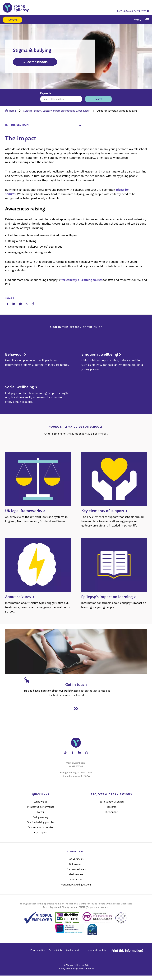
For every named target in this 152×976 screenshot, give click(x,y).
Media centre (76, 874)
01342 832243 (76, 766)
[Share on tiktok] (65, 753)
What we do (40, 802)
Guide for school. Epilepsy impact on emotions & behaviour (56, 110)
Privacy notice (37, 950)
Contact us (76, 879)
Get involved (76, 864)
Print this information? (127, 950)
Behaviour (14, 354)
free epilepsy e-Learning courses (81, 280)
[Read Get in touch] (76, 709)
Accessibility (55, 950)
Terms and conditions (97, 950)
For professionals (76, 869)
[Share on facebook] (72, 753)
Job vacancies (76, 859)
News (40, 812)
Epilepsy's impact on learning (107, 597)
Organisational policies (40, 827)
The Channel (111, 812)
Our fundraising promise (40, 822)
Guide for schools (35, 62)
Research (111, 807)
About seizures (18, 597)
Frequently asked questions (76, 884)
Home (12, 110)
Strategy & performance (40, 807)
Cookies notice (74, 950)
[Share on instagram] (86, 753)
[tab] (13, 111)
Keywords (45, 93)
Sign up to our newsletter (131, 10)
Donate (12, 19)
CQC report (40, 832)
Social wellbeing (19, 387)
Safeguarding (40, 817)
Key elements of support (102, 511)
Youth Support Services (111, 802)
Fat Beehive (88, 969)
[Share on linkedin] (79, 753)
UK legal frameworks (23, 511)
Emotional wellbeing (99, 354)
